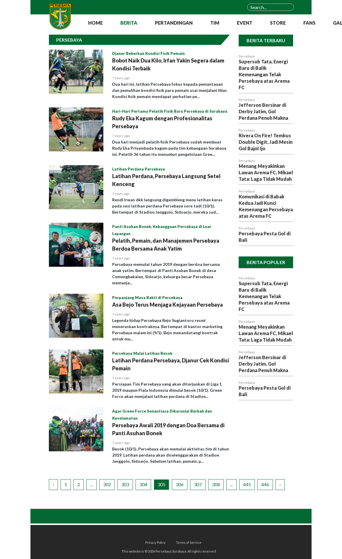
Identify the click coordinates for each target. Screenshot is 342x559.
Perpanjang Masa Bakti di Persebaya (147, 297)
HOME (95, 23)
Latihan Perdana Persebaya (138, 169)
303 (125, 484)
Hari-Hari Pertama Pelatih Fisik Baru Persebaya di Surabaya (169, 111)
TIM (214, 23)
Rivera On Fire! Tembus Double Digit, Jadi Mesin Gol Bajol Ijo (266, 142)
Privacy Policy (155, 542)
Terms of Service (188, 542)
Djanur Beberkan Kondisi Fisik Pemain (148, 53)
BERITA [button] (128, 23)
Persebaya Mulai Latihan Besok (142, 353)
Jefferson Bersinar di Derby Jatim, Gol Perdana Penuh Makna (263, 111)
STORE (278, 23)
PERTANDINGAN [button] (174, 23)
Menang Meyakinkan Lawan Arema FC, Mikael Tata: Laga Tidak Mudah (266, 172)
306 (180, 484)
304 (143, 484)
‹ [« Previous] (53, 484)
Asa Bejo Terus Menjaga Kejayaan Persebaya (167, 304)
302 (107, 484)
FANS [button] (309, 23)
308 (216, 484)
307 (198, 484)
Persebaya (247, 56)
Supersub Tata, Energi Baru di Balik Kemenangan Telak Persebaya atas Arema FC (264, 74)
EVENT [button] (244, 23)
